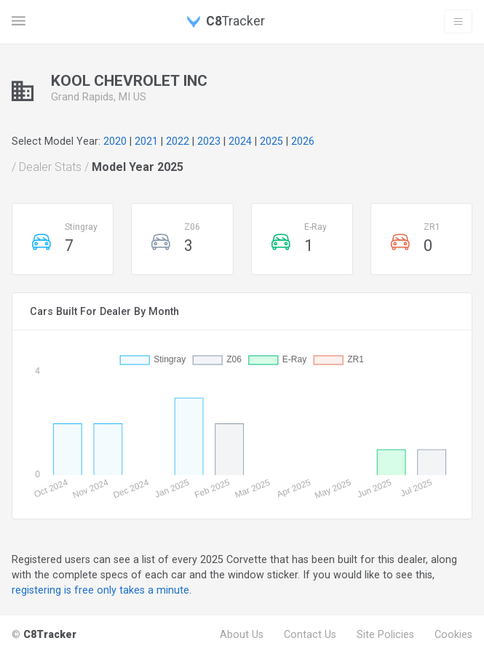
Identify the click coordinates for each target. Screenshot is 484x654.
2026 (302, 141)
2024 (240, 141)
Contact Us (310, 634)
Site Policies (385, 634)
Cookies (453, 634)
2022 (177, 141)
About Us (241, 634)
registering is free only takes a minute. (101, 590)
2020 (115, 141)
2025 (271, 141)
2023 (209, 141)
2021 (146, 141)
